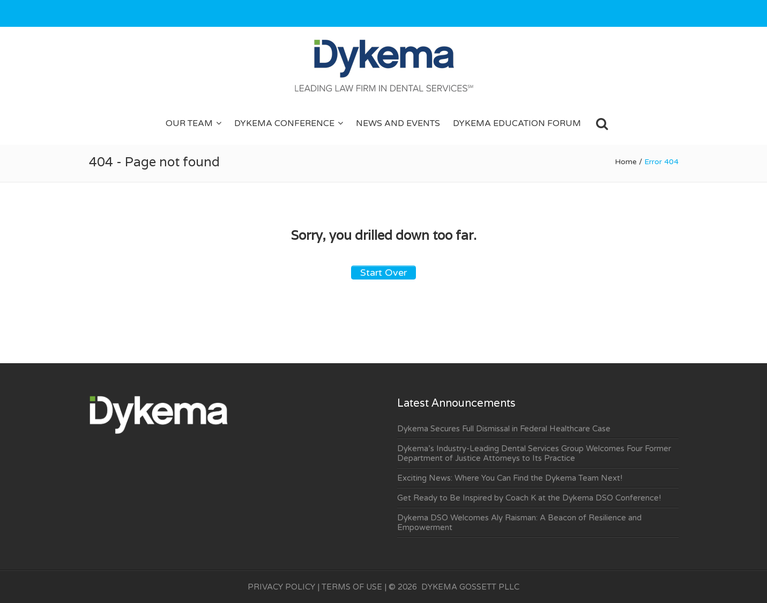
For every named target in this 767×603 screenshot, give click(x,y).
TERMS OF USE (352, 587)
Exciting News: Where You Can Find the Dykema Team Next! (509, 478)
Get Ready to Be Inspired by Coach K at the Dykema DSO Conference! (529, 498)
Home (626, 161)
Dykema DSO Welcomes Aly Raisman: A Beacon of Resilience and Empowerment (519, 522)
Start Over (383, 272)
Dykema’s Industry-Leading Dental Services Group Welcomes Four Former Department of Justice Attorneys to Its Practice (534, 453)
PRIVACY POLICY (281, 587)
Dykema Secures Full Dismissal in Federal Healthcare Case (503, 428)
